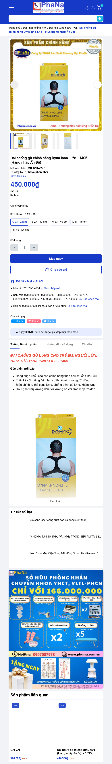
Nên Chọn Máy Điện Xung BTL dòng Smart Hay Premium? (64, 553)
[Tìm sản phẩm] (56, 18)
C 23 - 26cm (19, 221)
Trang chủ (14, 27)
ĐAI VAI (15, 750)
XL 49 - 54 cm (20, 230)
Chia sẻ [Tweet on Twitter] (48, 321)
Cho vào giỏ (58, 269)
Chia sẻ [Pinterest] (33, 321)
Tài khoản (93, 7)
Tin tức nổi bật (21, 512)
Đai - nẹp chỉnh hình (35, 27)
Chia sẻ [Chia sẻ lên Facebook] (17, 321)
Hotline (87, 7)
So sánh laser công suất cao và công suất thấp (58, 520)
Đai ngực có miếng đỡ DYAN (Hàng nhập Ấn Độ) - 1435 (76, 751)
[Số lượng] (24, 247)
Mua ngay (56, 258)
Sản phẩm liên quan (29, 695)
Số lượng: (15, 240)
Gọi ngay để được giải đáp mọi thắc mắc (46, 332)
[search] (100, 19)
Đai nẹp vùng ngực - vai (63, 27)
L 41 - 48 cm (79, 221)
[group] (56, 85)
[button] (98, 84)
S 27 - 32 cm (39, 221)
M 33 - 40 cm (59, 221)
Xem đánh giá (18, 176)
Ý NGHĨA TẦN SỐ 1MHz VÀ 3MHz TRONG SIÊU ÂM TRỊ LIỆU (65, 536)
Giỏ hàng (101, 7)
